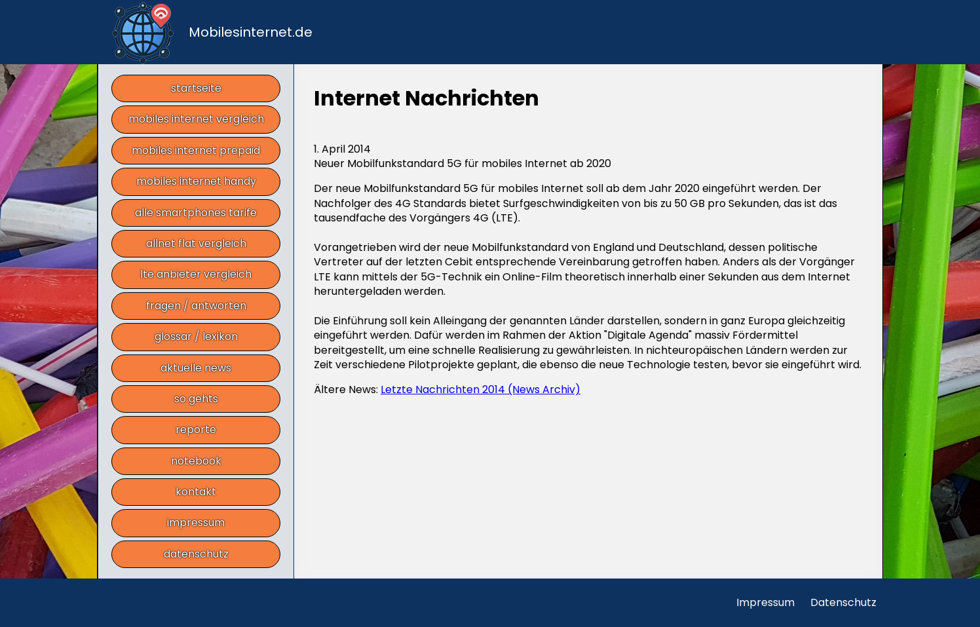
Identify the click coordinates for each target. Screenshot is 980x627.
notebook (196, 460)
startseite (196, 88)
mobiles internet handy (196, 181)
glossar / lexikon (196, 336)
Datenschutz (843, 602)
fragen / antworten (196, 305)
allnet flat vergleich (196, 243)
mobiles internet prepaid (196, 150)
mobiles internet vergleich (196, 118)
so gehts (196, 398)
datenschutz (196, 553)
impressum (196, 522)
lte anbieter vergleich (196, 274)
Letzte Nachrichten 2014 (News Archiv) (480, 389)
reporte (196, 429)
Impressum (765, 602)
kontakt (196, 491)
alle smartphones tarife (196, 212)
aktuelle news (195, 367)
